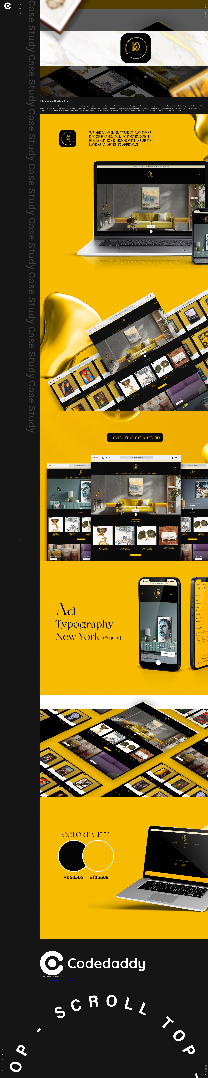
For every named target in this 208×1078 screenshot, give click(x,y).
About (46, 980)
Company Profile (57, 980)
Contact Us (70, 980)
